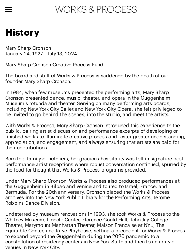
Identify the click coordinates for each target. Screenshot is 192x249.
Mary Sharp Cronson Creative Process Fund (54, 64)
